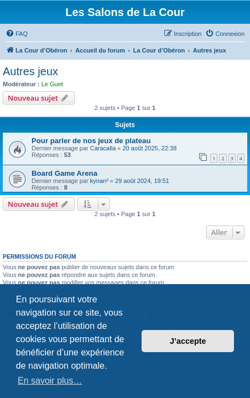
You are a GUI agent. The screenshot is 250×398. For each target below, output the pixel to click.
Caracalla (103, 148)
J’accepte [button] (188, 341)
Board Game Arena (64, 173)
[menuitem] (17, 33)
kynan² (99, 180)
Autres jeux (30, 71)
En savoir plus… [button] (50, 380)
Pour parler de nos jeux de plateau (91, 141)
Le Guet (52, 84)
